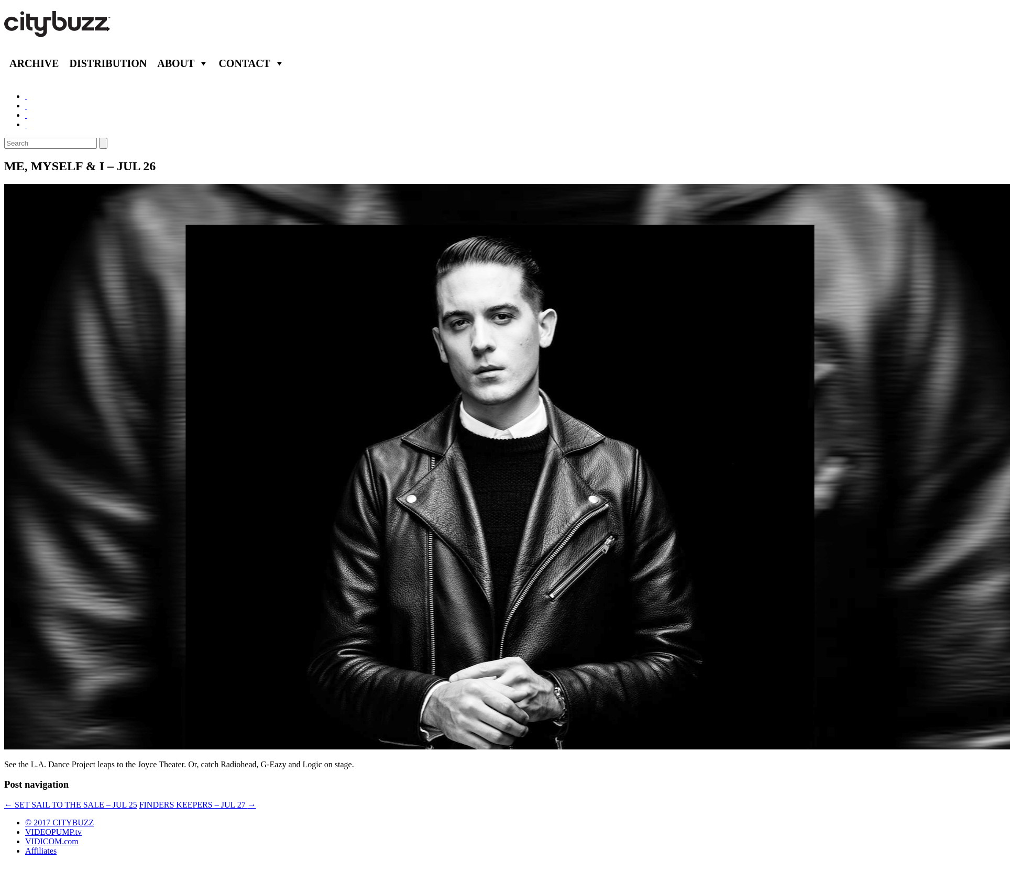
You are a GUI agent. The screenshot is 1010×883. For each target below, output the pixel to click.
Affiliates (41, 850)
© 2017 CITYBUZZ (59, 822)
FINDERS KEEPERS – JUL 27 (197, 804)
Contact (244, 63)
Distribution (108, 63)
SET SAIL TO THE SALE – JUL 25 (70, 804)
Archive (34, 63)
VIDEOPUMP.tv (53, 831)
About (175, 63)
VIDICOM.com (52, 841)
